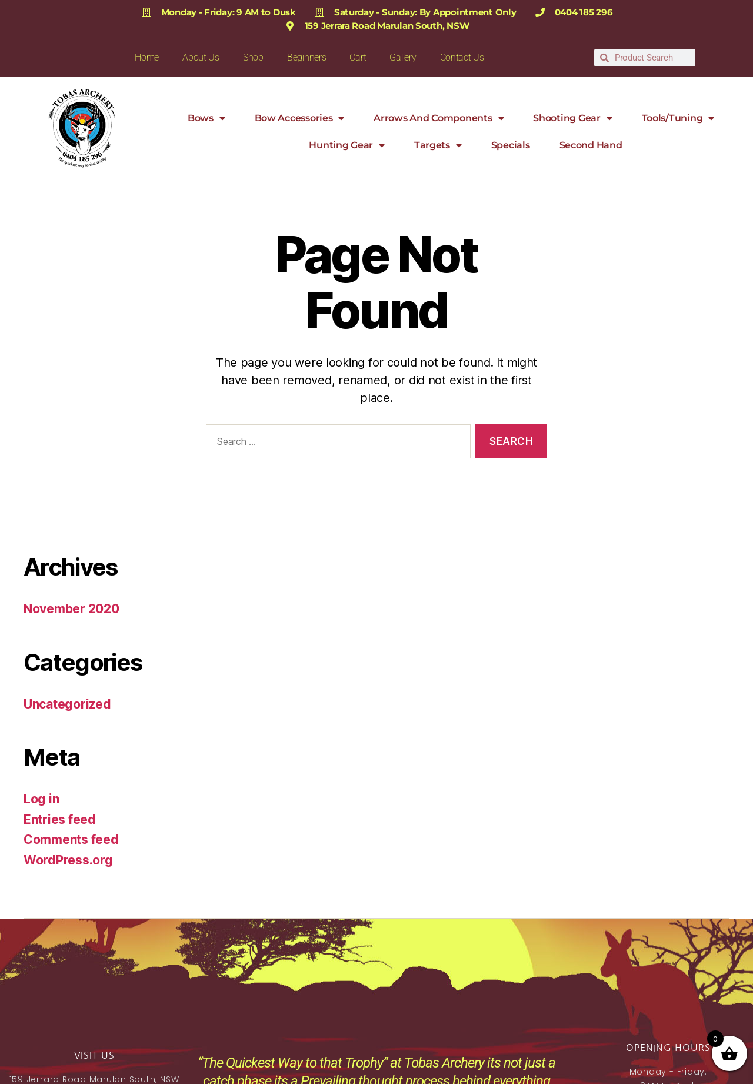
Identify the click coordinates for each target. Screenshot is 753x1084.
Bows (206, 118)
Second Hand (590, 145)
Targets (438, 145)
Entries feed (60, 819)
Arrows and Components (439, 118)
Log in (41, 799)
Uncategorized (67, 704)
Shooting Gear (572, 118)
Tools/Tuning (678, 118)
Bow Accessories (300, 118)
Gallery (402, 57)
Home (147, 57)
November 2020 (71, 608)
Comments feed (71, 839)
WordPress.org (68, 860)
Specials (510, 145)
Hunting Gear (347, 145)
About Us (200, 57)
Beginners (306, 57)
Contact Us (462, 57)
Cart (357, 57)
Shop (253, 57)
